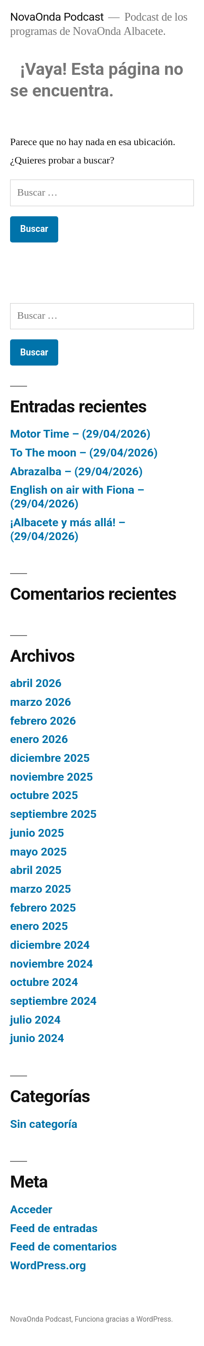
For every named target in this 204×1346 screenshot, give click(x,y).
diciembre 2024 (50, 945)
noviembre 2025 (51, 776)
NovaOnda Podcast (57, 16)
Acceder (31, 1209)
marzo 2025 (40, 888)
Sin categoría (43, 1124)
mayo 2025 (38, 851)
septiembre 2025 (53, 814)
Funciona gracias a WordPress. (124, 1319)
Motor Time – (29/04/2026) (80, 433)
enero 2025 (39, 926)
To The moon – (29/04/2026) (84, 452)
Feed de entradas (54, 1228)
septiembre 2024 (53, 1001)
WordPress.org (48, 1265)
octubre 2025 (44, 795)
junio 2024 (37, 1038)
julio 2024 (35, 1019)
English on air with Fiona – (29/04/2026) (77, 496)
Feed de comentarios (63, 1246)
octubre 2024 (44, 982)
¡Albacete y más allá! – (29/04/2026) (68, 529)
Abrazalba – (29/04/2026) (76, 471)
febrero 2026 (43, 720)
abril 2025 (35, 870)
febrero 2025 (43, 907)
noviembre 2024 (51, 963)
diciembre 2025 (50, 758)
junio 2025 (37, 832)
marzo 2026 (40, 702)
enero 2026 (39, 739)
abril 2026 (35, 683)
